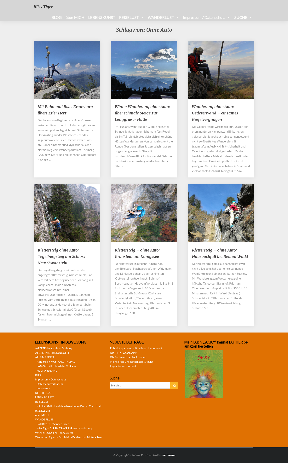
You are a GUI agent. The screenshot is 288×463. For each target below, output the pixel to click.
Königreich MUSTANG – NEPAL (56, 361)
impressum (168, 455)
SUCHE (240, 17)
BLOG (56, 17)
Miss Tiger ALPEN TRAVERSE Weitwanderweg (64, 428)
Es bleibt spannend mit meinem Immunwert (136, 348)
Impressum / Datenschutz (204, 17)
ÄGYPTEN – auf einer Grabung (53, 348)
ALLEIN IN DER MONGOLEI (52, 352)
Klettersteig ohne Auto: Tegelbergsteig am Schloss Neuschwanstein (61, 256)
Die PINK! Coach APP (123, 352)
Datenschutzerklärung (50, 383)
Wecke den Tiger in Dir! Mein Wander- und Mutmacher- (68, 437)
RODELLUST (42, 410)
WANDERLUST (161, 17)
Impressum (43, 388)
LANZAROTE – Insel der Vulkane (56, 366)
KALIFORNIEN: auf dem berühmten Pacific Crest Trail (69, 406)
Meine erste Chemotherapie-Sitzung (131, 361)
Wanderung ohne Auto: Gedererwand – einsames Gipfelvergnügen (215, 113)
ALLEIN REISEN (44, 357)
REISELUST (129, 17)
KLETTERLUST (44, 392)
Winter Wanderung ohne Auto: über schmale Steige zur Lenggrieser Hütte (142, 113)
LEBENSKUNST (101, 17)
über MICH (75, 17)
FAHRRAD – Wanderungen (53, 423)
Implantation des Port (123, 366)
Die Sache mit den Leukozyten (128, 357)
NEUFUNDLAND (47, 370)
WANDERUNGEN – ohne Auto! (54, 432)
